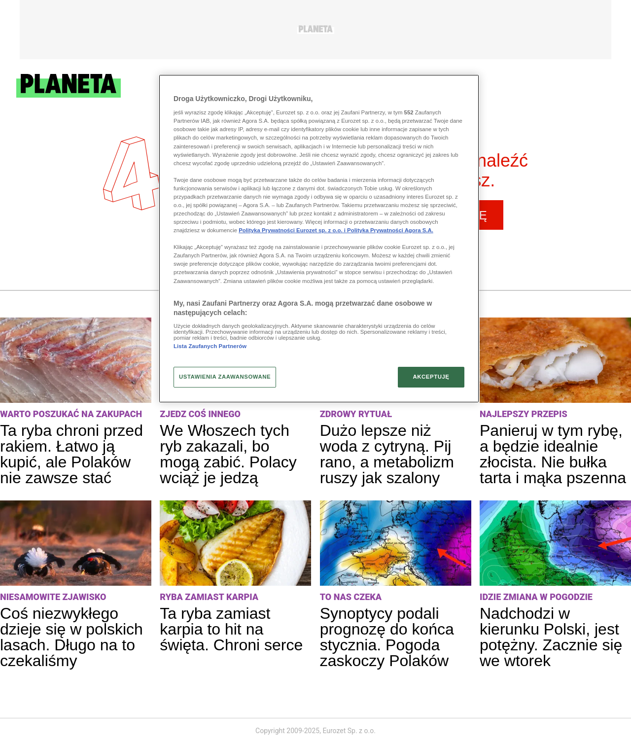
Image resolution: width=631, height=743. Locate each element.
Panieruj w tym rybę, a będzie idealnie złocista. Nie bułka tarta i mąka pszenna (553, 454)
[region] (319, 238)
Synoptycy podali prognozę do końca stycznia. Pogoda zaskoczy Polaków (387, 637)
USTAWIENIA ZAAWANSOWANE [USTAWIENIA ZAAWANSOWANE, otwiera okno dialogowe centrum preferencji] (225, 377)
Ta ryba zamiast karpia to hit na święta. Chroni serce (231, 629)
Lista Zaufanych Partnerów (210, 346)
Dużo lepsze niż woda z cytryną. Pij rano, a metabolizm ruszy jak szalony (387, 454)
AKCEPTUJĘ (431, 377)
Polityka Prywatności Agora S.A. (390, 230)
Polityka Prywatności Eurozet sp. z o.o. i (293, 230)
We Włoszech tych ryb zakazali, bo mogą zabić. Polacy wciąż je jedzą (228, 454)
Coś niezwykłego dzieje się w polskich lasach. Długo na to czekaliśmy (71, 637)
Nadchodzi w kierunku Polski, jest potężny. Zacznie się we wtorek (551, 637)
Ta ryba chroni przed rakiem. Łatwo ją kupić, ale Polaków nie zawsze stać (71, 454)
